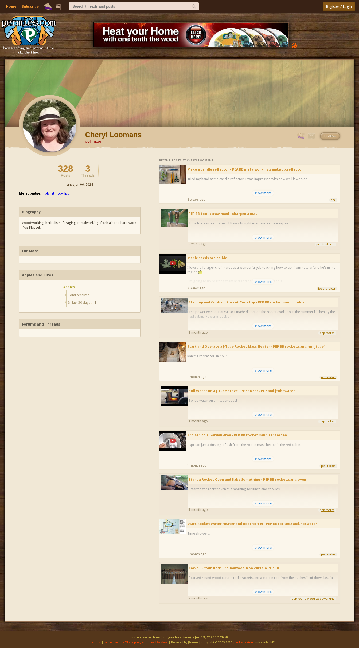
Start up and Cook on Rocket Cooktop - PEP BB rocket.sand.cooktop (248, 302)
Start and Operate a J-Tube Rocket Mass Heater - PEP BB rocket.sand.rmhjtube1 (256, 347)
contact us (92, 642)
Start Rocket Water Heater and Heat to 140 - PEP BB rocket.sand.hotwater (252, 524)
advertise (111, 642)
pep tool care (325, 244)
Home (11, 7)
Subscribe (30, 7)
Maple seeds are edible (207, 258)
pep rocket (327, 333)
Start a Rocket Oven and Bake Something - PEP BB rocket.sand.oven (247, 479)
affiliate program (134, 642)
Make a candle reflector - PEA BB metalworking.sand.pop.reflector (245, 169)
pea (333, 200)
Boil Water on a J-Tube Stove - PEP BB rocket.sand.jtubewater (242, 391)
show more (263, 193)
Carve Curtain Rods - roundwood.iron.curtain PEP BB (234, 568)
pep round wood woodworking (313, 598)
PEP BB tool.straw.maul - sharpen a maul (224, 214)
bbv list (63, 193)
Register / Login (339, 7)
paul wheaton (243, 642)
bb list (49, 193)
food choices (327, 288)
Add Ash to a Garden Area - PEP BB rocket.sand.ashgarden (237, 435)
